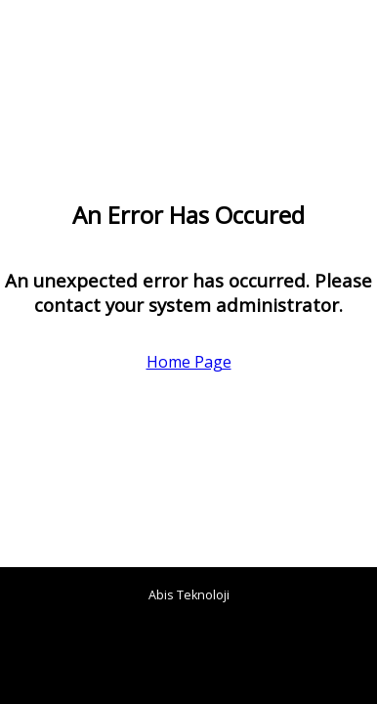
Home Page (189, 362)
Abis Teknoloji (189, 595)
